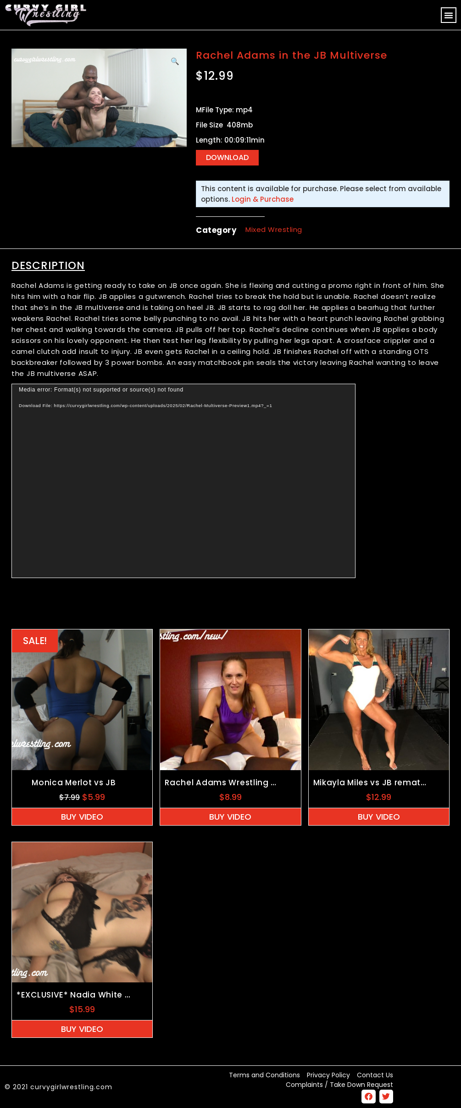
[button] (448, 15)
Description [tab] (48, 265)
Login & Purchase (263, 199)
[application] (183, 481)
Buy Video (82, 816)
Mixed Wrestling (273, 229)
